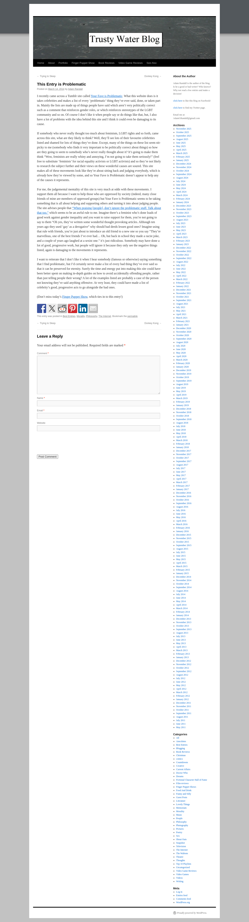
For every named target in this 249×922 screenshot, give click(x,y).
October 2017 (182, 457)
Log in (179, 891)
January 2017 (182, 489)
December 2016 (183, 492)
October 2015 (182, 541)
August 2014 (182, 590)
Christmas (181, 755)
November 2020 (183, 331)
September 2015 (183, 545)
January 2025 (182, 160)
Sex (178, 835)
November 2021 (183, 293)
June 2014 (181, 597)
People (179, 818)
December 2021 (183, 289)
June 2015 (181, 555)
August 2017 (182, 464)
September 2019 (183, 380)
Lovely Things (183, 804)
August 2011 (182, 716)
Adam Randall (75, 89)
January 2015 (182, 573)
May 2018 (181, 433)
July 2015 (180, 552)
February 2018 (183, 443)
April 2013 (181, 646)
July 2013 (180, 636)
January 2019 (182, 405)
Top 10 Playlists (183, 863)
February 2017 (183, 485)
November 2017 (183, 454)
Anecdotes (181, 741)
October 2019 (182, 377)
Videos (179, 877)
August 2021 (182, 303)
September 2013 (183, 629)
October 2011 (182, 709)
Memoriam (181, 807)
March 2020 (182, 359)
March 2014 (182, 608)
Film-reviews (182, 783)
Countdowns (182, 762)
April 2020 (181, 356)
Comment (43, 353)
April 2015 (181, 562)
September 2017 (183, 461)
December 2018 (183, 408)
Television (181, 846)
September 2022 (183, 258)
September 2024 (183, 174)
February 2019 (183, 401)
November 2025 (183, 128)
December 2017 (183, 450)
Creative (180, 765)
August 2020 (182, 342)
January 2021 (182, 324)
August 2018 (182, 422)
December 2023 (183, 205)
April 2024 (181, 191)
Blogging (180, 748)
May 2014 (181, 601)
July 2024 (180, 181)
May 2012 (181, 685)
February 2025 (183, 156)
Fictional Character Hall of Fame (191, 779)
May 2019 (181, 391)
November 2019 (183, 373)
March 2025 (182, 153)
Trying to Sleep (46, 76)
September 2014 (183, 587)
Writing (179, 881)
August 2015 (182, 548)
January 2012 (182, 699)
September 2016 (183, 503)
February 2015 (183, 569)
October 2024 (182, 170)
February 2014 (183, 611)
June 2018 (181, 429)
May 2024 (181, 188)
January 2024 (182, 202)
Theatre (179, 856)
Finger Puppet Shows (186, 786)
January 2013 (182, 657)
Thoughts (180, 860)
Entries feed (182, 895)
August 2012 (182, 674)
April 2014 (181, 604)
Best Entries (69, 316)
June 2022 (181, 268)
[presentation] (66, 442)
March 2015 (182, 566)
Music (179, 814)
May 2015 (181, 559)
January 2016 (182, 531)
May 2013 (181, 643)
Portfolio (63, 62)
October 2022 (182, 254)
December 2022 (183, 247)
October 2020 (182, 335)
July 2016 (180, 510)
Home (40, 62)
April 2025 (181, 149)
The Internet (104, 316)
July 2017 (180, 468)
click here (177, 100)
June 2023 (181, 226)
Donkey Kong (153, 76)
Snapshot (180, 842)
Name (41, 398)
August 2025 (182, 139)
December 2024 (183, 163)
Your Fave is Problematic (106, 96)
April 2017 (181, 478)
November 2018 (183, 412)
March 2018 (182, 440)
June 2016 (181, 513)
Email (40, 410)
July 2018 (180, 426)
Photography (182, 825)
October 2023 (182, 212)
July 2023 (180, 223)
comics (179, 758)
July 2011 (180, 720)
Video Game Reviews (130, 62)
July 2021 (180, 307)
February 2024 (183, 198)
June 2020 (181, 349)
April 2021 (181, 314)
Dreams (179, 776)
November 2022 (183, 251)
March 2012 (182, 692)
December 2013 (183, 618)
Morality (81, 316)
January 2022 (182, 286)
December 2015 (183, 534)
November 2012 (183, 664)
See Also (151, 62)
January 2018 (182, 447)
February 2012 (183, 695)
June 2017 (181, 471)
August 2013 (182, 632)
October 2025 (182, 132)
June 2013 (181, 639)
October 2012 (182, 667)
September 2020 (183, 338)
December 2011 (183, 702)
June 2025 (181, 142)
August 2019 (182, 384)
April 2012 (181, 688)
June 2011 (181, 723)
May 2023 (181, 230)
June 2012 (181, 681)
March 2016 (182, 524)
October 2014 (182, 583)
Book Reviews (106, 62)
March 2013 (182, 650)
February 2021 (183, 321)
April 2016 (181, 520)
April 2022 (181, 275)
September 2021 (183, 300)
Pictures (180, 828)
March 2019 (182, 398)
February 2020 (183, 363)
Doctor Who (182, 772)
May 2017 (181, 475)
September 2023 (183, 216)
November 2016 (183, 496)
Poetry (179, 832)
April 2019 (181, 394)
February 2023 (183, 240)
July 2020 (180, 345)
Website (41, 423)
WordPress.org (183, 902)
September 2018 (183, 419)
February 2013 (183, 653)
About (51, 62)
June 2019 (181, 387)
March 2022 (182, 279)
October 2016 (182, 499)
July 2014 (180, 594)
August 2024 (182, 177)
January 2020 (182, 366)
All (177, 737)
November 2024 (183, 167)
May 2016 (181, 517)
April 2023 (181, 233)
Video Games (182, 874)
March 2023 (182, 237)
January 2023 (182, 244)
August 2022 (182, 261)
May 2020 (181, 352)
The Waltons (182, 853)
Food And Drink (184, 790)
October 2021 (182, 296)
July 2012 (180, 678)
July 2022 (180, 265)
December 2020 (183, 328)
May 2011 (181, 727)
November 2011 (183, 706)
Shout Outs (181, 839)
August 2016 (182, 506)
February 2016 (183, 527)
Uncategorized (183, 867)
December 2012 (183, 660)
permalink (132, 316)
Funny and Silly (183, 793)
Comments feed (183, 898)
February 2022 (183, 282)
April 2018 (181, 436)
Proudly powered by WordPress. (192, 912)
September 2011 (183, 713)
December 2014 (183, 576)
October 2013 (182, 625)
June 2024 (181, 184)
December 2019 (183, 370)
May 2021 (181, 310)
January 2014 (182, 615)
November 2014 (183, 580)
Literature (180, 800)
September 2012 (183, 671)
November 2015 (183, 538)
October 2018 (182, 415)
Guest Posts (181, 797)
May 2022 (181, 272)
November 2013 (183, 622)
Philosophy (91, 316)
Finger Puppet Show (83, 62)
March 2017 (182, 482)
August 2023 (182, 219)
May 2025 (181, 146)
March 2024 (182, 195)
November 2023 (183, 209)
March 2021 (182, 317)
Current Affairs (183, 769)
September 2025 (183, 135)
